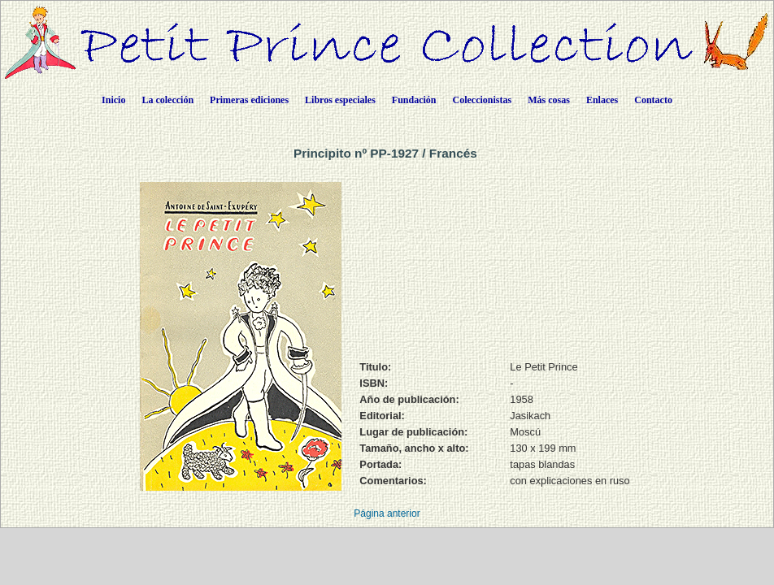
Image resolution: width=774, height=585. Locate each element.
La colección (167, 100)
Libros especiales (340, 100)
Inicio (113, 100)
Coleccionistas (482, 100)
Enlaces (602, 100)
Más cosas (549, 100)
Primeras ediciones (249, 100)
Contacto (653, 100)
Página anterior (387, 513)
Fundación (414, 100)
